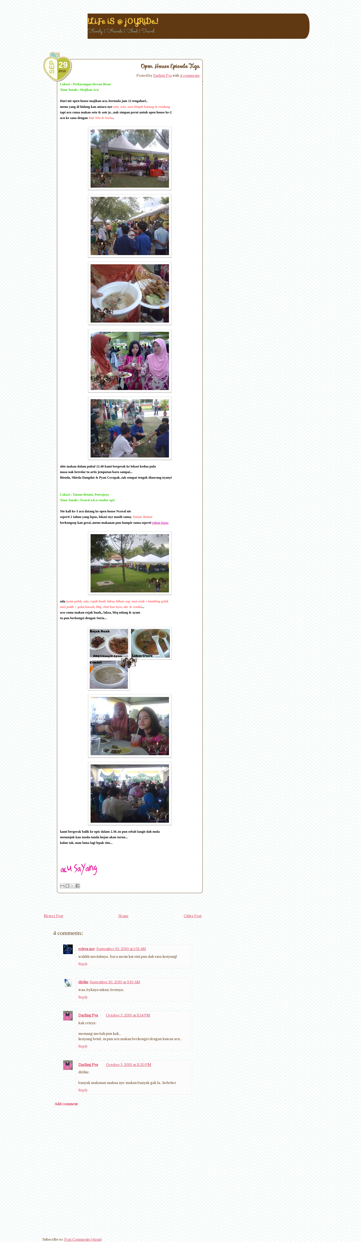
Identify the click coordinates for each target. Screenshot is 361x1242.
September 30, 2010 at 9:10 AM (115, 982)
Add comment (66, 1103)
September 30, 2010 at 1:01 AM (121, 948)
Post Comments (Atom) (83, 1239)
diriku (83, 982)
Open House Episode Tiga (170, 66)
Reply (83, 964)
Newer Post (53, 915)
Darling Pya (162, 75)
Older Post (192, 915)
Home (123, 915)
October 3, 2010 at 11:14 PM (128, 1015)
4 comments (190, 75)
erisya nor (86, 948)
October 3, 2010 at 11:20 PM (128, 1064)
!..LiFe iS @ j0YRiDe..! (123, 21)
